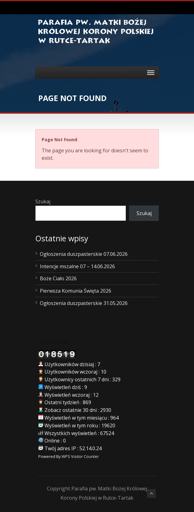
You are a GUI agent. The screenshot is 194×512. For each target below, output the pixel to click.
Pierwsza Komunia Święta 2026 (75, 290)
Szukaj (42, 201)
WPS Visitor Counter (80, 456)
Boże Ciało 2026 (58, 278)
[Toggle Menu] (150, 72)
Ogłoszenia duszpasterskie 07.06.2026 (84, 254)
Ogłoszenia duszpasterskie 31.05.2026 (84, 303)
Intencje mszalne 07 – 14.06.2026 (77, 266)
